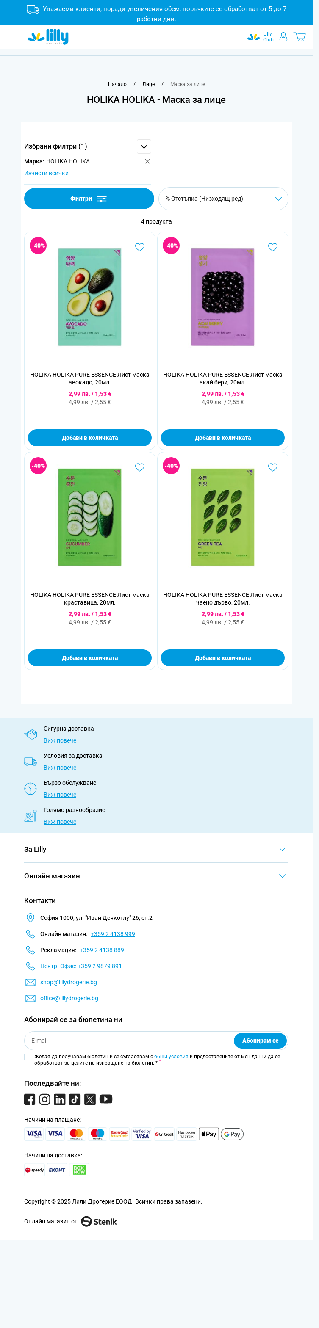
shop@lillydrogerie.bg (68, 982)
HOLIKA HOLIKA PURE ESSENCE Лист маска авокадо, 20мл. (90, 378)
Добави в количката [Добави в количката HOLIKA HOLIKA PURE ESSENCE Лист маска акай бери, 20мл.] (223, 437)
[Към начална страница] (117, 84)
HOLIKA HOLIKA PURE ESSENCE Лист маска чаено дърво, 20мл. (223, 598)
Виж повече (60, 740)
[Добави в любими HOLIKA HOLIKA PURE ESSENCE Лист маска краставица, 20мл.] (139, 467)
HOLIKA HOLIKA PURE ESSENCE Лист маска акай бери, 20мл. (223, 378)
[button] (87, 146)
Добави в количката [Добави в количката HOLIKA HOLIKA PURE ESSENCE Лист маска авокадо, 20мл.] (90, 437)
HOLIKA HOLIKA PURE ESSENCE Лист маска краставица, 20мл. (90, 598)
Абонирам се (260, 1040)
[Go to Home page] (48, 36)
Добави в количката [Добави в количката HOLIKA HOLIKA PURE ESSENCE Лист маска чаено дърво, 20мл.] (223, 657)
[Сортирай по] (223, 198)
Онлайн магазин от (70, 1221)
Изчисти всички (46, 173)
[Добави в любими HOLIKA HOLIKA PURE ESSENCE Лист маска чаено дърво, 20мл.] (272, 467)
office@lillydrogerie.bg (69, 998)
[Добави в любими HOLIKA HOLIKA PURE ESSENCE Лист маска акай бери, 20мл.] (272, 247)
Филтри (89, 198)
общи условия (171, 1057)
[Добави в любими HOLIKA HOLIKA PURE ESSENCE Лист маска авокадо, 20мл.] (139, 247)
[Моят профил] (283, 36)
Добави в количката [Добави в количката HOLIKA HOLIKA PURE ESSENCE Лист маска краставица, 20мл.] (90, 657)
